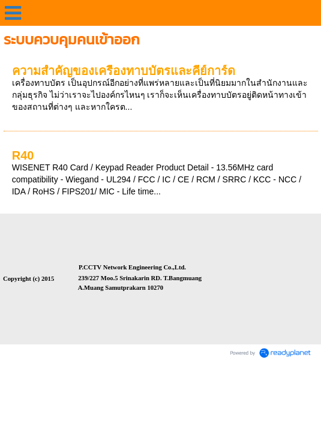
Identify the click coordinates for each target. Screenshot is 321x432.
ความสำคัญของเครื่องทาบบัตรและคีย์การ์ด (123, 70)
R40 (23, 155)
